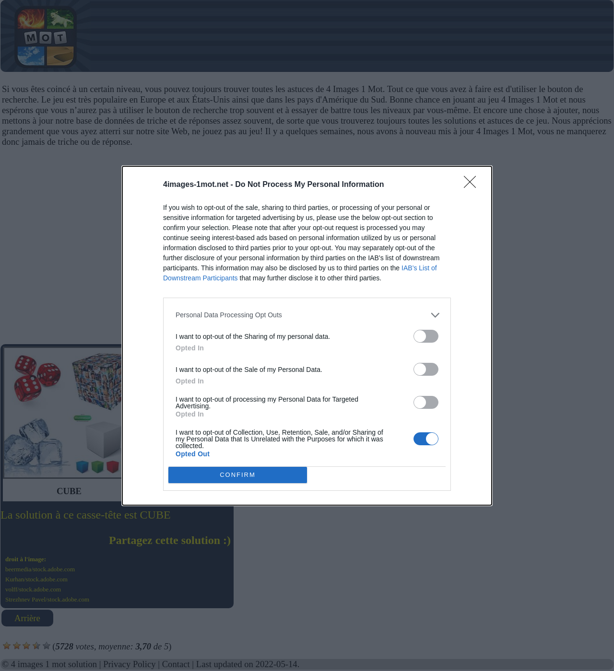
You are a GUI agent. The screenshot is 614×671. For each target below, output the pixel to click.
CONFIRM (238, 474)
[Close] (473, 185)
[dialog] (307, 335)
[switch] (425, 336)
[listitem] (307, 315)
